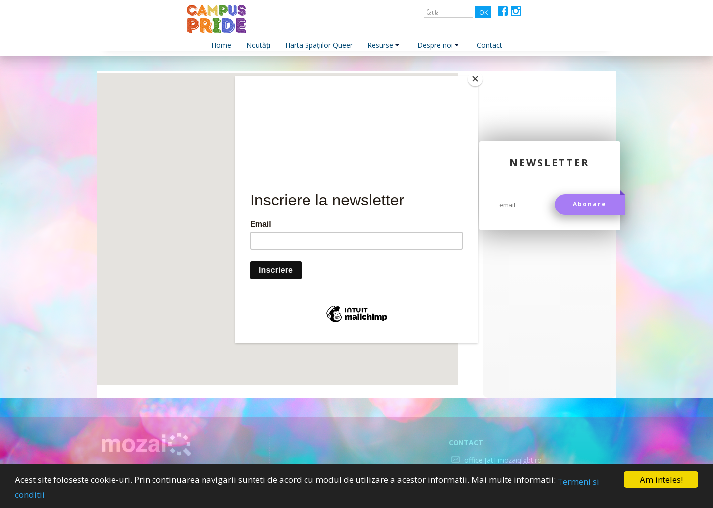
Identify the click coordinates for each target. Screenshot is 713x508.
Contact (489, 45)
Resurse (383, 45)
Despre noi (437, 45)
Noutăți (258, 45)
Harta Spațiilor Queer (319, 45)
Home (221, 45)
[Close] (475, 78)
